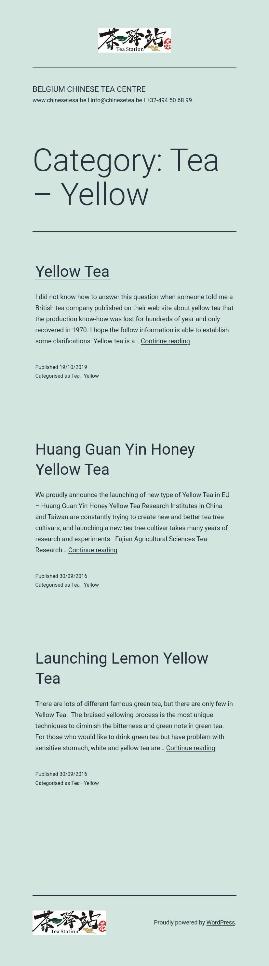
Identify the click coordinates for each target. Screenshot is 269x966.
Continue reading (165, 341)
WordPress (221, 922)
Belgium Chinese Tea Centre (89, 89)
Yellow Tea (72, 271)
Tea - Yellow (85, 376)
